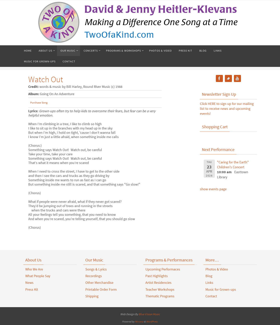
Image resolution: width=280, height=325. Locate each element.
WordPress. (152, 321)
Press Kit (31, 289)
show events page (213, 189)
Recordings (93, 276)
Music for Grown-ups (220, 289)
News (29, 282)
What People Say (37, 276)
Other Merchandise (99, 282)
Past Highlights (156, 276)
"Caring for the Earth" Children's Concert (233, 164)
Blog (208, 276)
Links (209, 282)
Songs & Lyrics (96, 269)
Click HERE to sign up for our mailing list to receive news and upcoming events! (227, 108)
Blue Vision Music (149, 314)
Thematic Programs (159, 296)
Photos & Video (216, 269)
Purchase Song (38, 102)
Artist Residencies (158, 282)
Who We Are (34, 269)
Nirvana (139, 321)
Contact (211, 296)
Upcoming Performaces (162, 269)
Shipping (92, 296)
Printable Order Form (101, 289)
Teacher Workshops (159, 289)
